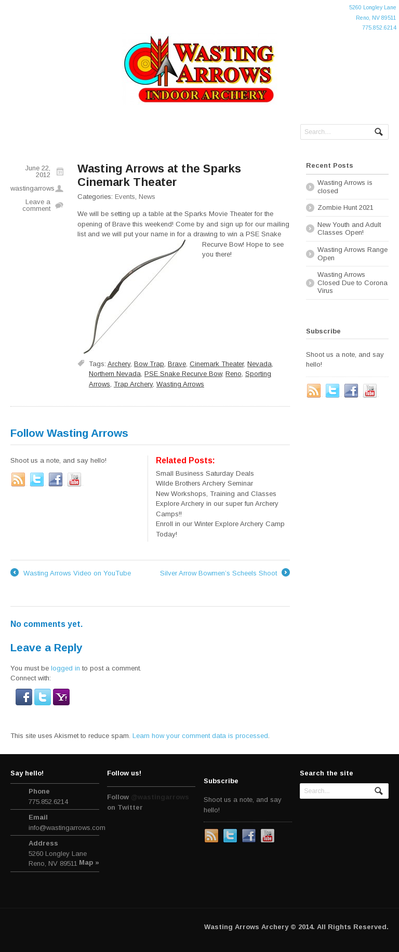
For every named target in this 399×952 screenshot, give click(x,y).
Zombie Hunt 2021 (345, 207)
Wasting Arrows (180, 384)
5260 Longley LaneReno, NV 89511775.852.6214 (372, 18)
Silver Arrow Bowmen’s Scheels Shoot (225, 573)
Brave (177, 364)
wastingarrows (32, 188)
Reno (233, 374)
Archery (119, 364)
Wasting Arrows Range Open (352, 254)
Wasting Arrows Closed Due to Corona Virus (352, 282)
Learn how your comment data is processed (200, 736)
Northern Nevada (115, 374)
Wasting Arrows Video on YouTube (70, 573)
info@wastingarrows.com (67, 828)
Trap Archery (133, 384)
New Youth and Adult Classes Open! (349, 229)
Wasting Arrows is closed (345, 187)
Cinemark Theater (217, 364)
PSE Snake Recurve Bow (183, 374)
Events (125, 196)
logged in (65, 668)
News (147, 196)
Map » (89, 862)
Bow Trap (149, 364)
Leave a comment (36, 205)
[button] (25, 700)
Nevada (259, 364)
